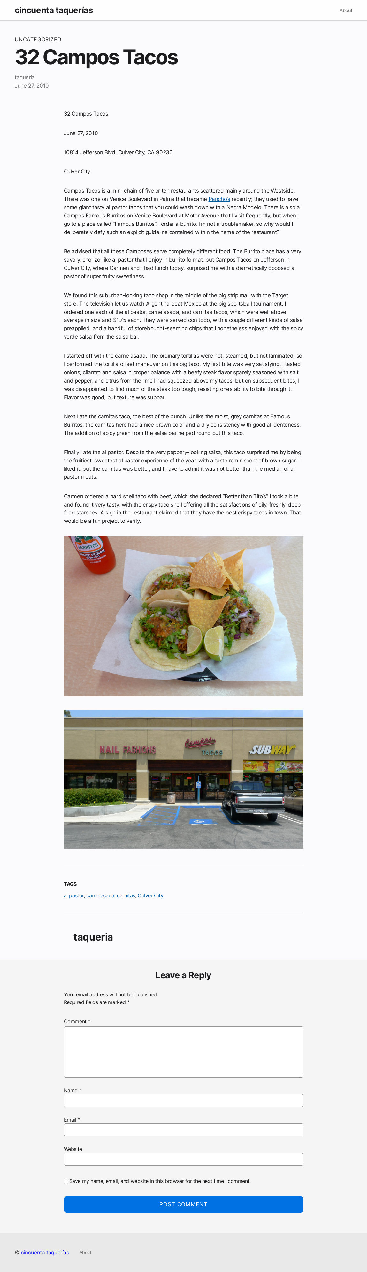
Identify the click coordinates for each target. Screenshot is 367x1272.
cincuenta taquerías (54, 10)
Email (72, 1119)
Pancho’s (219, 198)
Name (72, 1090)
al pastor (74, 895)
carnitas (126, 895)
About (346, 10)
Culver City (151, 895)
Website (73, 1149)
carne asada (100, 895)
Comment (77, 1021)
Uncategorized (38, 39)
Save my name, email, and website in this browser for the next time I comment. (160, 1181)
